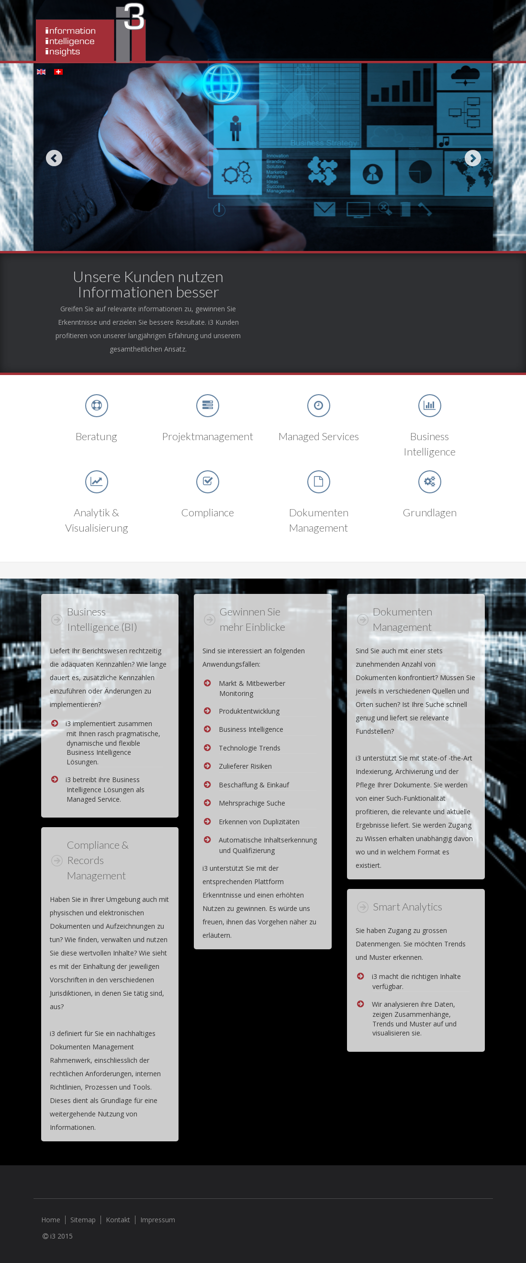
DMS (318, 481)
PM (207, 405)
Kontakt (118, 1220)
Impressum (157, 1220)
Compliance (207, 481)
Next (472, 158)
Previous (54, 158)
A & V (96, 481)
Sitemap (83, 1220)
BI (429, 405)
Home (50, 1220)
